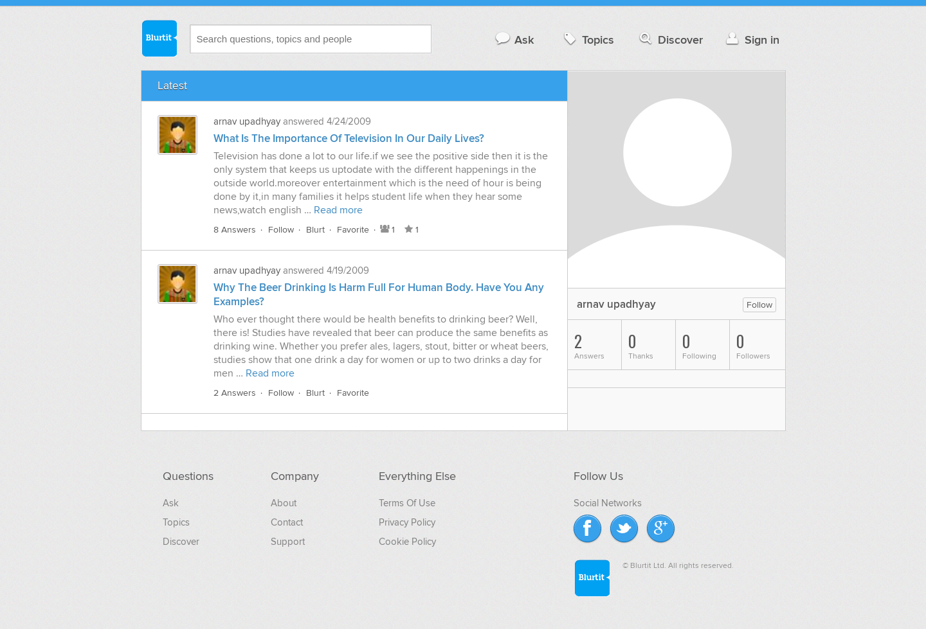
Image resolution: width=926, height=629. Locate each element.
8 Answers (234, 229)
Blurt (315, 229)
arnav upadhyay (246, 121)
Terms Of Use (407, 503)
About (283, 503)
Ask (514, 39)
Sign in (751, 39)
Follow (281, 229)
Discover (670, 39)
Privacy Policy (407, 522)
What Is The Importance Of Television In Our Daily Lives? (348, 138)
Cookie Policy (407, 541)
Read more (338, 210)
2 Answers (234, 392)
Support (288, 541)
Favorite (353, 229)
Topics (587, 39)
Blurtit (159, 38)
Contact (287, 522)
